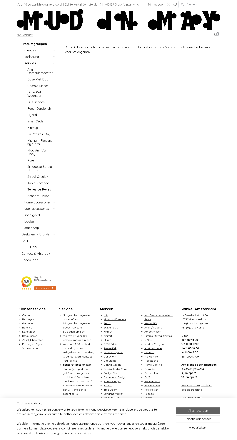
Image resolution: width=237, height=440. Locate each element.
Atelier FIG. (150, 323)
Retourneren (29, 336)
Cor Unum (110, 356)
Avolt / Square (153, 327)
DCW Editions (112, 344)
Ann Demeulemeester (40, 71)
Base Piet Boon (38, 79)
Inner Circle (35, 121)
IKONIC (108, 385)
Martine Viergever (155, 344)
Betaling (27, 327)
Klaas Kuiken (111, 397)
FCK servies (36, 102)
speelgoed (32, 215)
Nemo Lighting (153, 364)
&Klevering (110, 402)
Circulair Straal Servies (158, 336)
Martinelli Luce (153, 348)
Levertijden (29, 331)
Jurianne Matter (113, 393)
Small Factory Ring (156, 402)
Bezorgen (28, 319)
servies (40, 63)
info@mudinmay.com (194, 323)
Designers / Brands (38, 234)
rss (160, 433)
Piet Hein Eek (152, 385)
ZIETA (147, 414)
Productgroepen (38, 44)
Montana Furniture (115, 319)
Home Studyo (112, 381)
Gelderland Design (115, 377)
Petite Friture (152, 381)
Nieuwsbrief (25, 35)
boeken (30, 221)
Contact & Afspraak (35, 253)
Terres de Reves (39, 189)
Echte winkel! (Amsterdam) (83, 4)
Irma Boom (110, 389)
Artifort (108, 336)
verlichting (40, 56)
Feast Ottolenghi (39, 108)
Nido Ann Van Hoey (37, 152)
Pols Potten (151, 389)
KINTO (108, 331)
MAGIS (148, 340)
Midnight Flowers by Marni (39, 142)
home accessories (40, 202)
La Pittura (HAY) (39, 134)
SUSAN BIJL (111, 327)
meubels (40, 50)
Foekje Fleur (111, 373)
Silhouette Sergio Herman (39, 168)
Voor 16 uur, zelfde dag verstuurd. (39, 4)
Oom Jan (150, 369)
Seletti (148, 397)
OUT (147, 377)
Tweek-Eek (110, 348)
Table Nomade (38, 183)
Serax (107, 323)
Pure (30, 160)
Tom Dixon (150, 406)
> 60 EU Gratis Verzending (121, 4)
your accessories (40, 208)
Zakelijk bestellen (32, 340)
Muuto (107, 340)
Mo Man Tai (151, 356)
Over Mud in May (191, 397)
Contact (27, 315)
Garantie (27, 323)
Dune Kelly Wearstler (35, 94)
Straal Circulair (37, 176)
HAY (106, 315)
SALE (25, 241)
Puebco (149, 393)
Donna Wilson (112, 364)
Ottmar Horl (151, 373)
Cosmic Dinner (37, 86)
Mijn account (159, 4)
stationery (31, 228)
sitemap (153, 433)
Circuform (110, 360)
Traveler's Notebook (156, 410)
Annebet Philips (38, 196)
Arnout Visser (152, 331)
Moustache (151, 360)
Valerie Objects (113, 352)
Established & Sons (115, 369)
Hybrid (32, 115)
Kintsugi (33, 128)
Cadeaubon (29, 260)
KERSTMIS (29, 247)
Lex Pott (149, 352)
